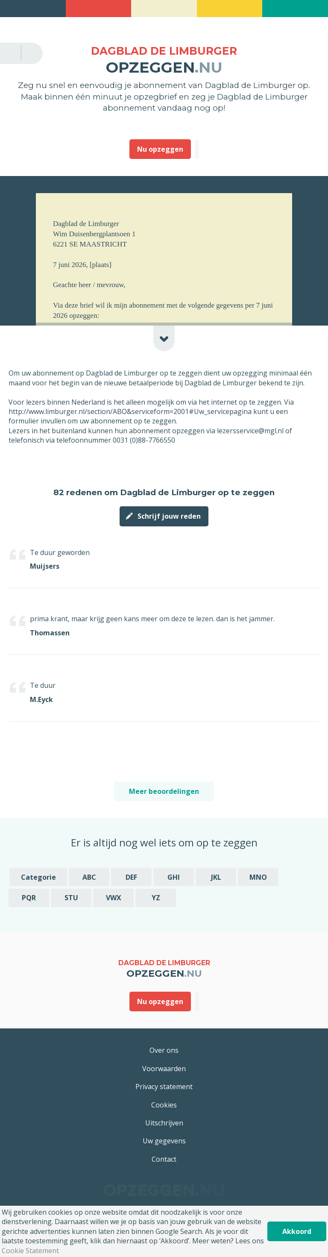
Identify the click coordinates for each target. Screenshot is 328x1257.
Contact (164, 1159)
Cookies (164, 1105)
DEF (131, 877)
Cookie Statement (30, 1250)
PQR (29, 897)
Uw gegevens (164, 1140)
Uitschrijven (164, 1123)
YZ (156, 897)
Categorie (38, 877)
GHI (173, 877)
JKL (216, 877)
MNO (258, 877)
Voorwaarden (164, 1068)
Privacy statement (164, 1086)
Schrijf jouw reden (169, 516)
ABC (89, 877)
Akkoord (296, 1231)
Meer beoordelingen (164, 791)
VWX (113, 897)
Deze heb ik (197, 149)
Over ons (164, 1050)
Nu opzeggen (160, 149)
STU (71, 897)
